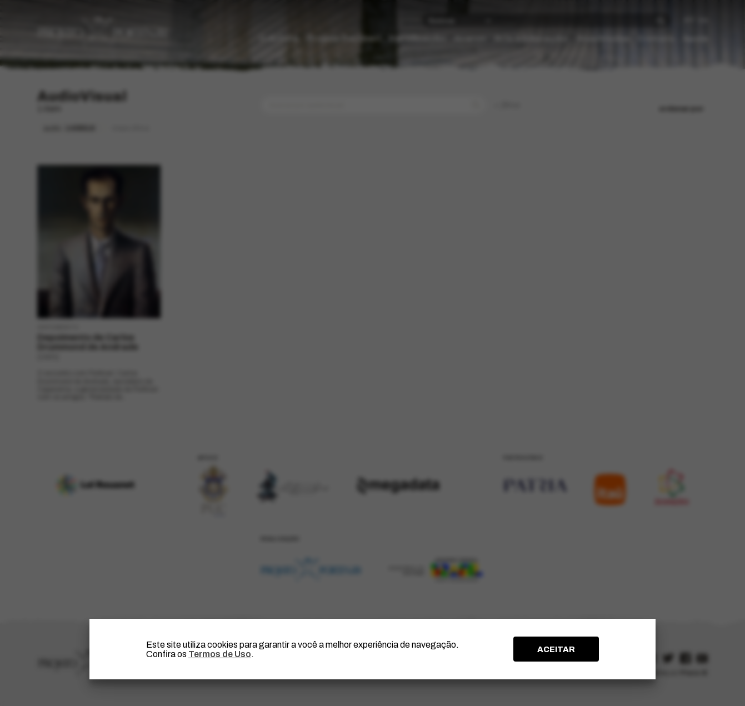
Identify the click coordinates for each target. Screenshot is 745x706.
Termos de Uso (219, 654)
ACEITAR (556, 649)
